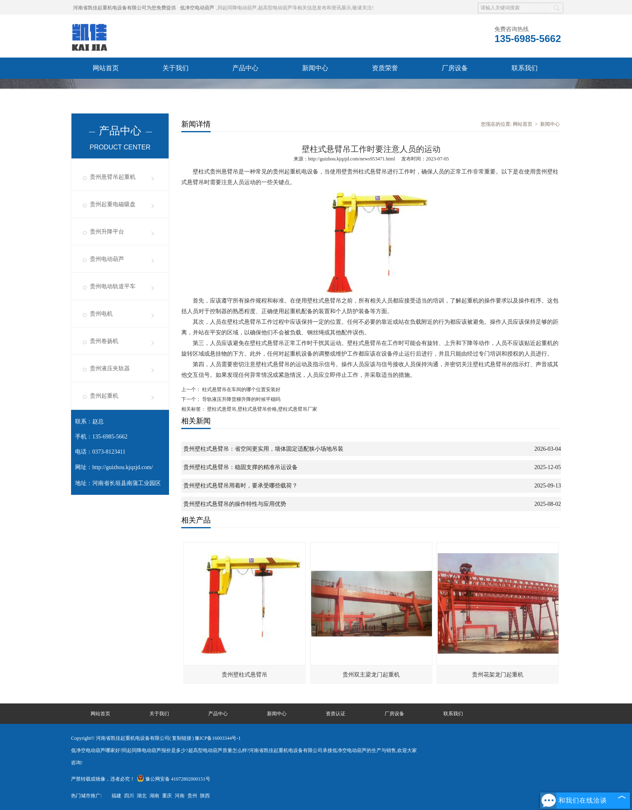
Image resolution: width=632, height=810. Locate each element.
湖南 (154, 796)
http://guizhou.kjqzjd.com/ (122, 467)
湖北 (142, 796)
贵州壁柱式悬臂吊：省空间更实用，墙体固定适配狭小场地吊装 (263, 449)
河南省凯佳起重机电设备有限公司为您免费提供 (124, 8)
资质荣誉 (385, 68)
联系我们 (525, 68)
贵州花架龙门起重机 (497, 675)
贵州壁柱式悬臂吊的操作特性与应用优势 (234, 504)
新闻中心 (315, 68)
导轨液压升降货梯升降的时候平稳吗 (240, 399)
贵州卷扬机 (104, 341)
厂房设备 (455, 68)
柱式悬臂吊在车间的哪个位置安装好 (240, 389)
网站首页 (106, 68)
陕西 (205, 796)
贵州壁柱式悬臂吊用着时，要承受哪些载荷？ (240, 486)
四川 (129, 796)
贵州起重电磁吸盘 (113, 204)
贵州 (192, 796)
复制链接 (181, 738)
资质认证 (335, 714)
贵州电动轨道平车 (113, 286)
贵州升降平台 (107, 232)
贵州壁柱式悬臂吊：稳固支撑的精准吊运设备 (240, 467)
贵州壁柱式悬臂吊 (244, 675)
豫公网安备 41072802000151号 (173, 779)
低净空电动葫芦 (197, 8)
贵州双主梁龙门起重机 (371, 675)
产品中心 (245, 68)
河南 (180, 796)
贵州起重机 (104, 396)
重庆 (167, 796)
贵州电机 (101, 314)
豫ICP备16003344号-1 (218, 738)
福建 (116, 796)
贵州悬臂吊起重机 (113, 177)
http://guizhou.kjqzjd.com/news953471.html (351, 159)
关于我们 (175, 68)
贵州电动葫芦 (107, 259)
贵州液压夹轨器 (110, 368)
